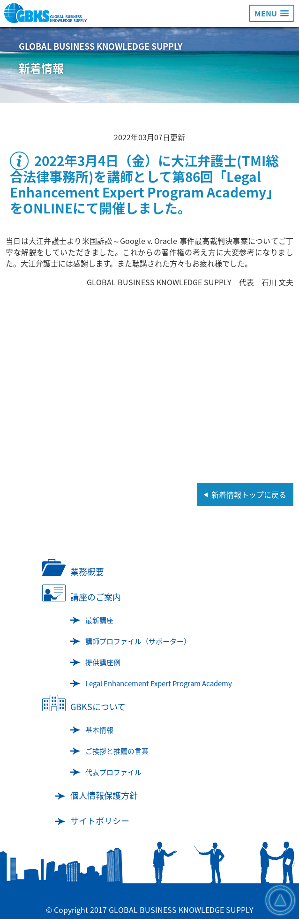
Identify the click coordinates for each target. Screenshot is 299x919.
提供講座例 (102, 662)
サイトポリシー (99, 820)
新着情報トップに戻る (248, 494)
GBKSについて (98, 706)
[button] (271, 13)
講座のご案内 (95, 597)
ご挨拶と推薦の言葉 (117, 751)
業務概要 (87, 571)
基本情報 (99, 730)
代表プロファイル (113, 772)
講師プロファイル (138, 641)
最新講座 (99, 620)
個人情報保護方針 (104, 795)
